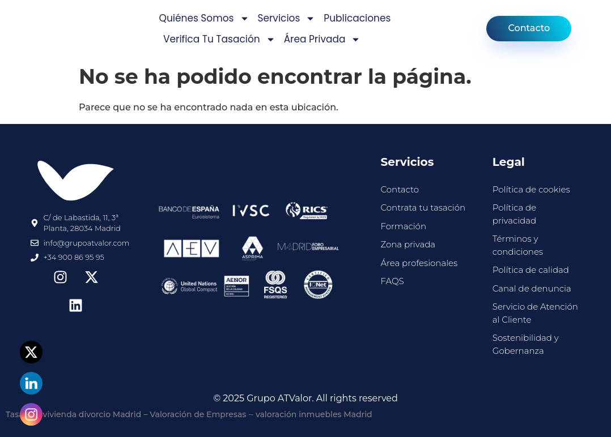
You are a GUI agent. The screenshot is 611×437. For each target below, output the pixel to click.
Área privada (322, 39)
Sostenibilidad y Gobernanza (526, 344)
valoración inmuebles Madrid (314, 414)
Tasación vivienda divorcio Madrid (73, 414)
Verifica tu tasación (219, 39)
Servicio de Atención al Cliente (535, 313)
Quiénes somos (204, 18)
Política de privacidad (514, 214)
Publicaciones (357, 18)
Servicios (287, 18)
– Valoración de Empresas (195, 414)
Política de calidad (531, 269)
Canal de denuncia (532, 288)
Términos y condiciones (518, 245)
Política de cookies (531, 189)
